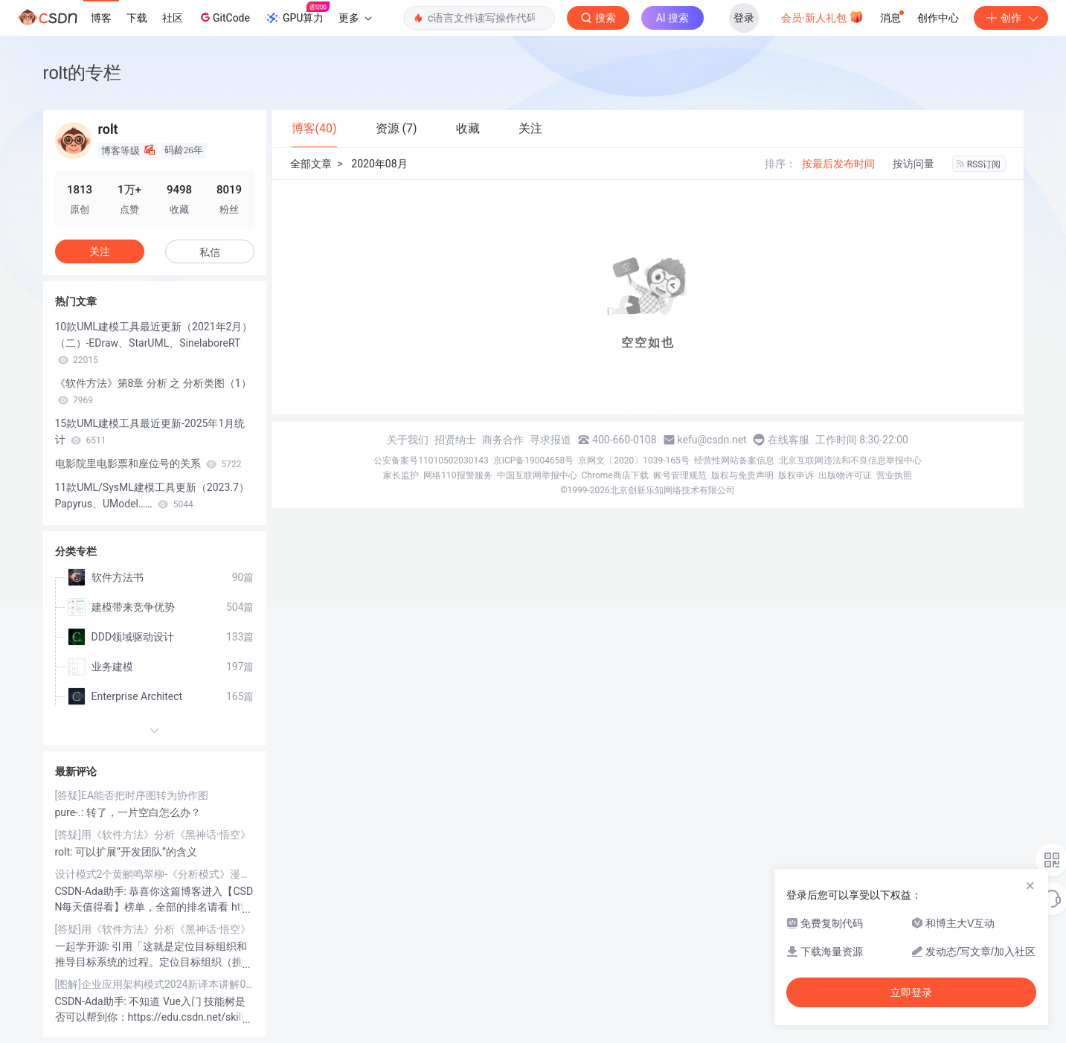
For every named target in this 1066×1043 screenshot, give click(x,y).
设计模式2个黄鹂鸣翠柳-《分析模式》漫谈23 (154, 874)
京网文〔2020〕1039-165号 (634, 460)
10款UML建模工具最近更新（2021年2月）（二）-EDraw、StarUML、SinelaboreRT (154, 343)
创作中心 (938, 18)
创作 (1011, 18)
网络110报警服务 (457, 475)
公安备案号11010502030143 (430, 460)
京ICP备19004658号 (533, 460)
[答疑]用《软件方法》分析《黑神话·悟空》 (153, 835)
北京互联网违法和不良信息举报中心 (850, 460)
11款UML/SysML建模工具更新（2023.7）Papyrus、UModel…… (152, 495)
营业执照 (894, 475)
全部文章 (311, 164)
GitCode (224, 17)
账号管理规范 (680, 475)
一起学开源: (83, 946)
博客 (101, 18)
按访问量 (913, 164)
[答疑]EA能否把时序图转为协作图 (132, 795)
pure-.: (70, 812)
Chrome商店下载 (615, 475)
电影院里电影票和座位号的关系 (148, 463)
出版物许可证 (845, 475)
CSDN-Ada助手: (92, 891)
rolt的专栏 (82, 72)
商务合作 (503, 440)
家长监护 (401, 475)
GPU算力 (297, 13)
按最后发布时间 (838, 164)
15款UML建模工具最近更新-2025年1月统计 (150, 431)
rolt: (65, 852)
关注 (99, 251)
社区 (172, 18)
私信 (209, 252)
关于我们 (407, 440)
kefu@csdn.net (712, 440)
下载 (136, 18)
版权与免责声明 (742, 475)
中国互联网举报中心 (537, 475)
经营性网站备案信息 (734, 460)
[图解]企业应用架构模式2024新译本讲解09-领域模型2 (154, 984)
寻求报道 (550, 440)
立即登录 (911, 992)
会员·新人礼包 (822, 16)
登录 (743, 18)
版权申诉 (796, 475)
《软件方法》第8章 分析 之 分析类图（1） (153, 391)
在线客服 (788, 440)
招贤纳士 (455, 440)
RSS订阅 (979, 164)
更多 (354, 18)
